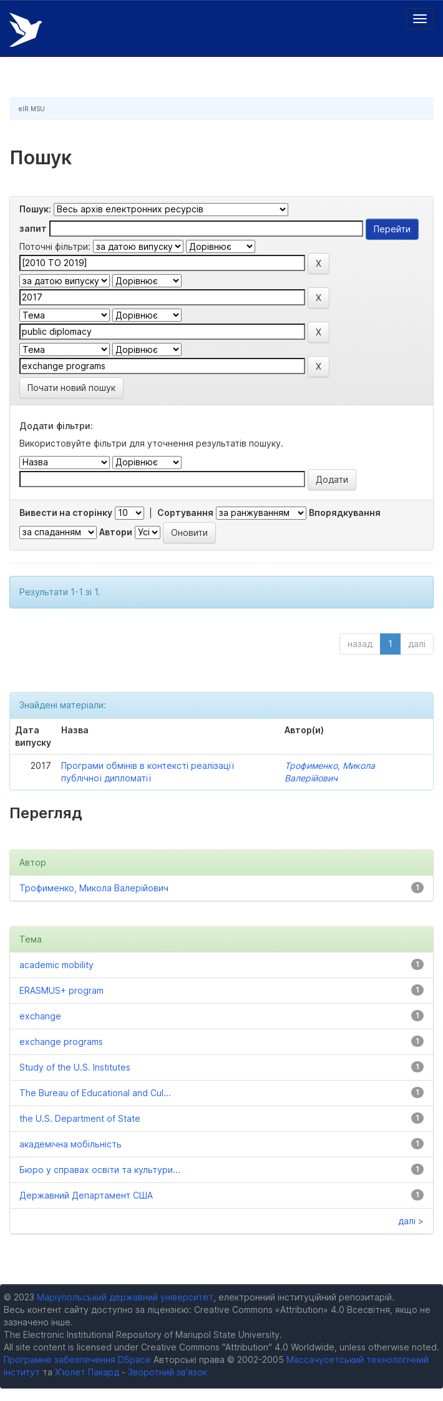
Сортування (185, 512)
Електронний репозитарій (25, 29)
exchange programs (61, 1041)
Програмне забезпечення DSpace (77, 1359)
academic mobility (56, 964)
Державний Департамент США (86, 1195)
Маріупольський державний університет (125, 1297)
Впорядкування (345, 512)
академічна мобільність (70, 1144)
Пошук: (35, 209)
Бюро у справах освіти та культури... (99, 1169)
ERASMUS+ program (61, 990)
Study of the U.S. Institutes (74, 1067)
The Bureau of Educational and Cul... (95, 1092)
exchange (40, 1016)
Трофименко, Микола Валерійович (93, 888)
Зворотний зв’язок (167, 1372)
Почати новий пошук (71, 387)
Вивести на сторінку (65, 512)
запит (33, 228)
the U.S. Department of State (79, 1118)
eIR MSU (32, 108)
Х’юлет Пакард (87, 1372)
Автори (115, 532)
